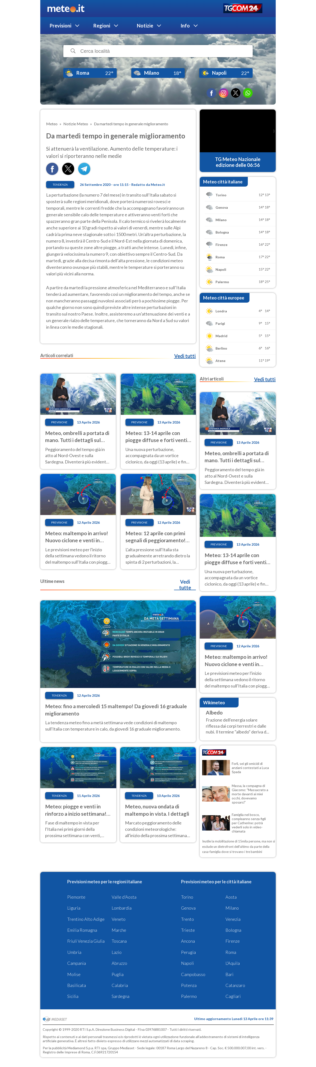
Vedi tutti (185, 356)
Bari (229, 974)
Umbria (74, 952)
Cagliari (233, 996)
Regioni (101, 25)
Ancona (188, 941)
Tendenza (60, 184)
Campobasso (193, 974)
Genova (188, 908)
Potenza (189, 985)
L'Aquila (232, 963)
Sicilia (72, 996)
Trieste (188, 930)
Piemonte (76, 897)
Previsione (59, 422)
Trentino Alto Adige (86, 919)
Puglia (118, 974)
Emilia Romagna (82, 930)
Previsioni (60, 25)
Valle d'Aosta (124, 897)
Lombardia (122, 908)
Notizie (145, 25)
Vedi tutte (185, 584)
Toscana (119, 941)
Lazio (117, 952)
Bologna (233, 930)
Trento (187, 919)
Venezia (233, 919)
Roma (230, 952)
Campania (76, 963)
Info (185, 25)
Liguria (73, 908)
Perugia (188, 952)
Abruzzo (119, 963)
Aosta (231, 897)
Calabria (120, 985)
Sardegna (120, 996)
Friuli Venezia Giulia (86, 941)
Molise (74, 974)
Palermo (189, 996)
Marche (119, 930)
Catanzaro (235, 985)
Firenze (232, 941)
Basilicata (76, 985)
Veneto (118, 919)
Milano (232, 908)
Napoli (187, 963)
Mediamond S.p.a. (80, 1048)
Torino (187, 897)
